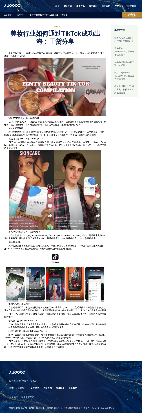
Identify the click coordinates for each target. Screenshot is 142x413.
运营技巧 (118, 5)
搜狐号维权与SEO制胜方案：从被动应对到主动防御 (124, 89)
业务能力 (22, 388)
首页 (57, 5)
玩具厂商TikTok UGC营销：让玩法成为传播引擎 (124, 75)
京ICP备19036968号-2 (103, 408)
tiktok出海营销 (27, 397)
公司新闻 (93, 5)
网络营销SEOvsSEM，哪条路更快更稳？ (124, 51)
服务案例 (60, 388)
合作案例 (106, 5)
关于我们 (131, 5)
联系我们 (132, 14)
